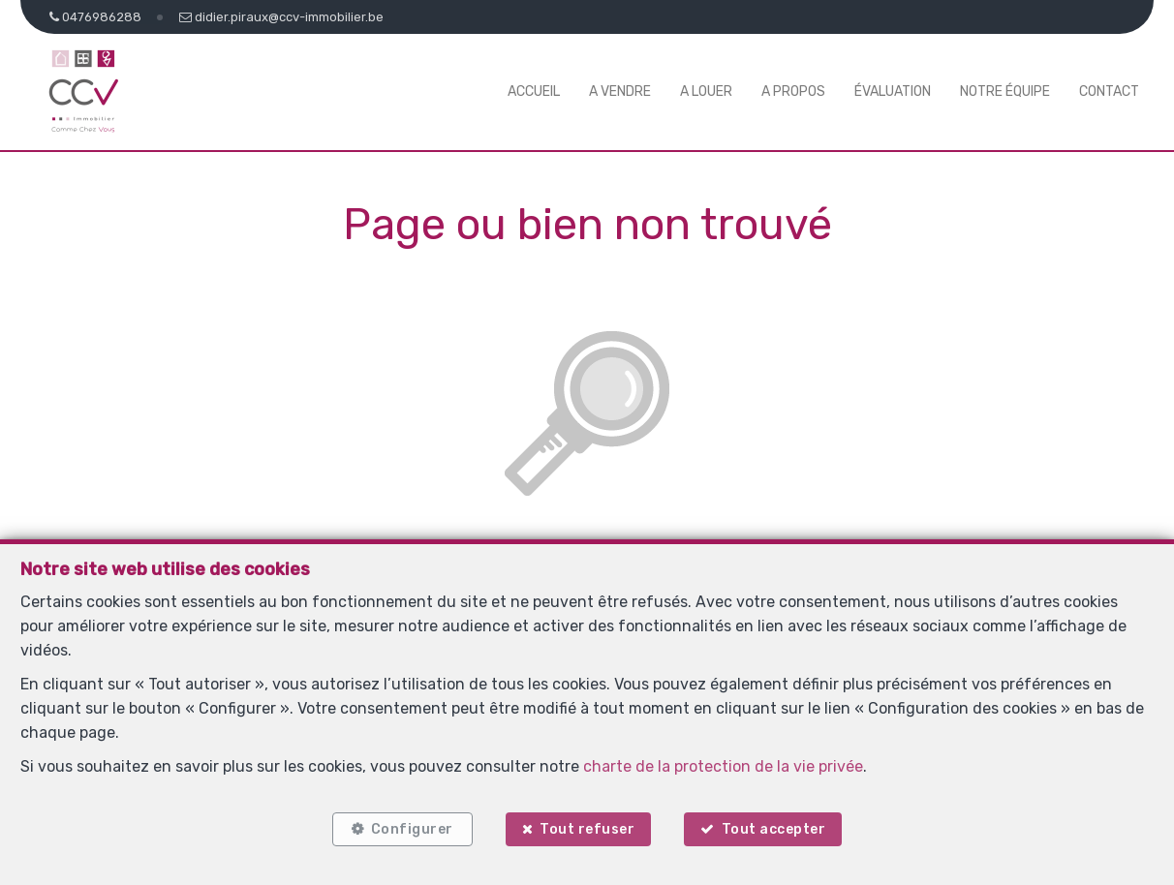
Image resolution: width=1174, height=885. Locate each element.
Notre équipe (1005, 91)
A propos (793, 91)
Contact (1109, 91)
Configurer (412, 829)
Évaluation (892, 91)
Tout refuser (587, 829)
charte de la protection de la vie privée (723, 766)
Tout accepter (774, 829)
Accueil (534, 91)
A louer (706, 91)
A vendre (620, 91)
